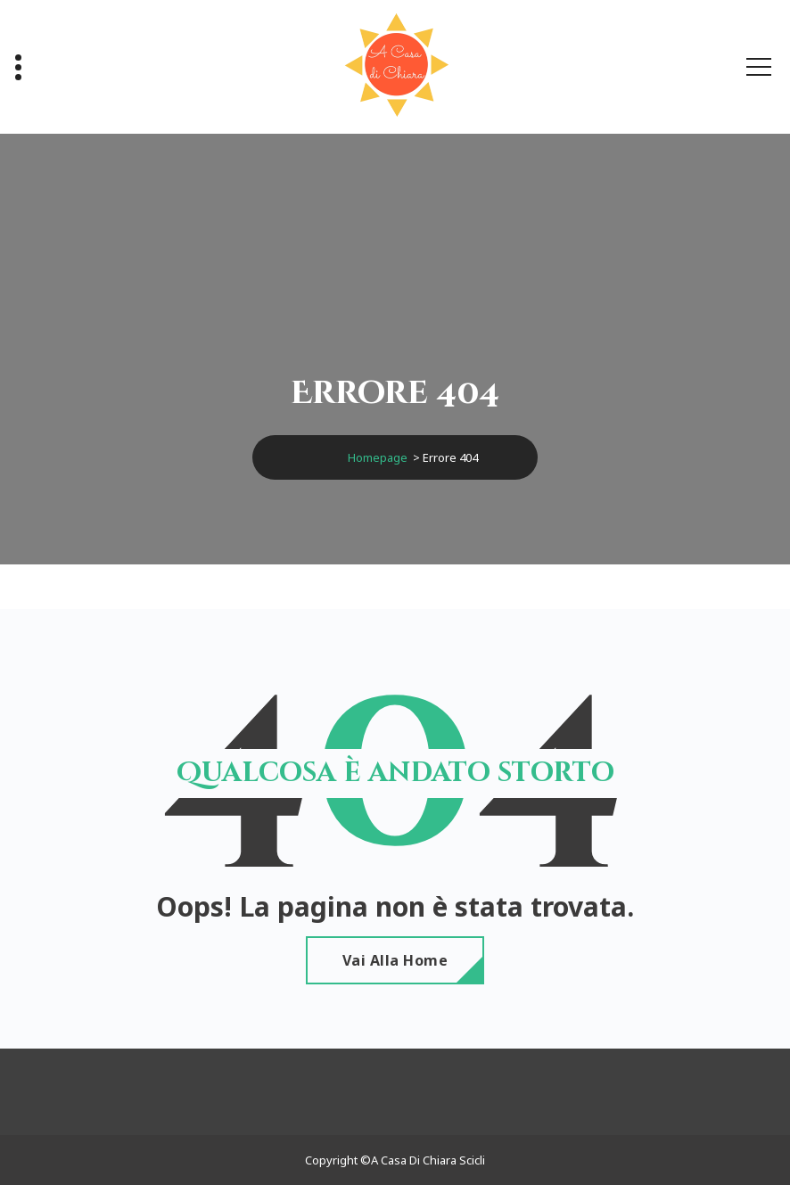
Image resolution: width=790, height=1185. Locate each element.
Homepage (377, 457)
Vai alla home (395, 960)
